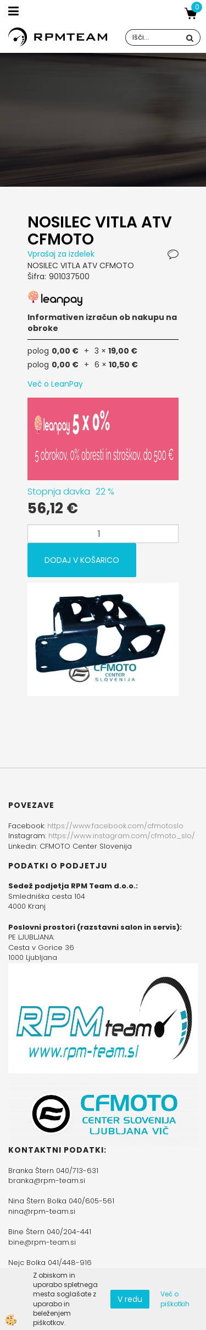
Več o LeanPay (55, 383)
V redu (130, 1299)
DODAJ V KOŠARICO (81, 560)
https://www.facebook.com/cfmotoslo (115, 826)
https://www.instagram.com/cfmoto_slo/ (121, 835)
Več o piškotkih (175, 1298)
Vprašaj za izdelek (60, 253)
